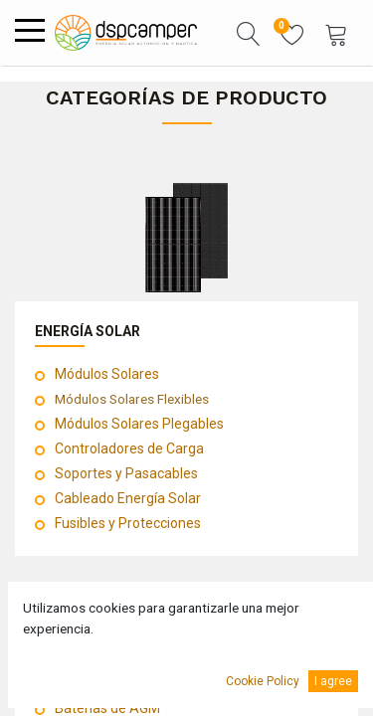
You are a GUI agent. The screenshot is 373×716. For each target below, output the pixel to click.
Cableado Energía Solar (128, 498)
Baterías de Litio (105, 658)
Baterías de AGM (107, 708)
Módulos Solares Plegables (139, 424)
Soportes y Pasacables (126, 473)
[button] (249, 33)
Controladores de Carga (129, 448)
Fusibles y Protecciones (128, 523)
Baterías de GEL (104, 683)
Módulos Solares (107, 374)
